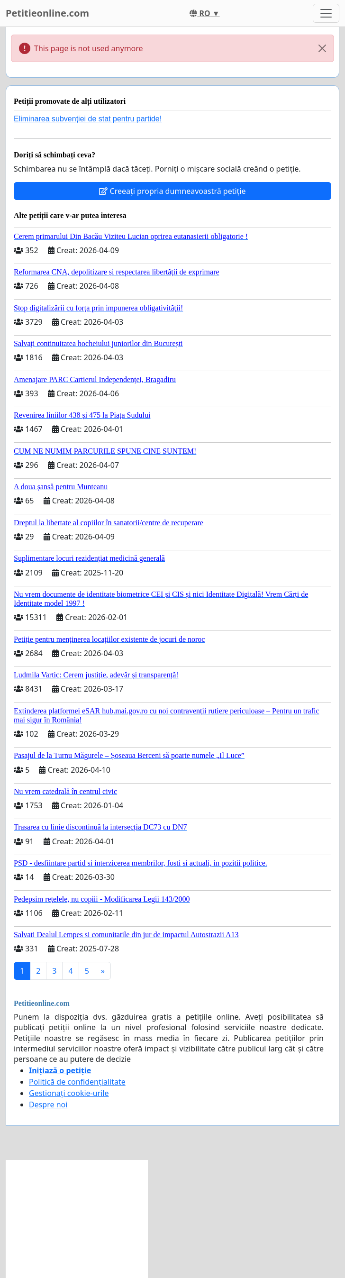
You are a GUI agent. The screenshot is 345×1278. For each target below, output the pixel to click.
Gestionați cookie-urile (69, 1093)
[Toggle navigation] (326, 13)
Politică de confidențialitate (77, 1082)
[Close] (322, 48)
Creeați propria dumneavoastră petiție (172, 191)
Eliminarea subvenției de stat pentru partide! (88, 119)
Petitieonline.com (47, 13)
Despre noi (48, 1104)
